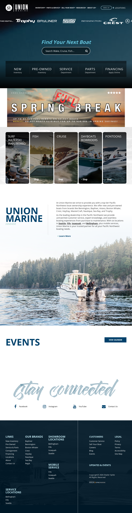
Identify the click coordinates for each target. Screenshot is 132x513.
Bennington (30, 444)
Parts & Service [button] (52, 8)
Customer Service (96, 441)
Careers (92, 447)
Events (92, 454)
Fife (69, 223)
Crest (27, 450)
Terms (117, 447)
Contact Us (10, 463)
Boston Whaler (31, 447)
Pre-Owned (10, 444)
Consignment (11, 450)
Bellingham (92, 223)
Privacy (118, 444)
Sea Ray (28, 460)
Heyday (28, 454)
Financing (10, 454)
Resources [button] (80, 8)
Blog (91, 450)
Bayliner (28, 441)
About (8, 460)
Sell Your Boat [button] (67, 8)
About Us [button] (91, 8)
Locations (10, 457)
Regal (27, 463)
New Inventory (12, 441)
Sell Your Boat (95, 444)
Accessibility (120, 450)
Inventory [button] (39, 8)
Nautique (29, 457)
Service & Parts (12, 447)
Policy (117, 441)
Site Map (118, 454)
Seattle (62, 223)
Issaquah (76, 223)
